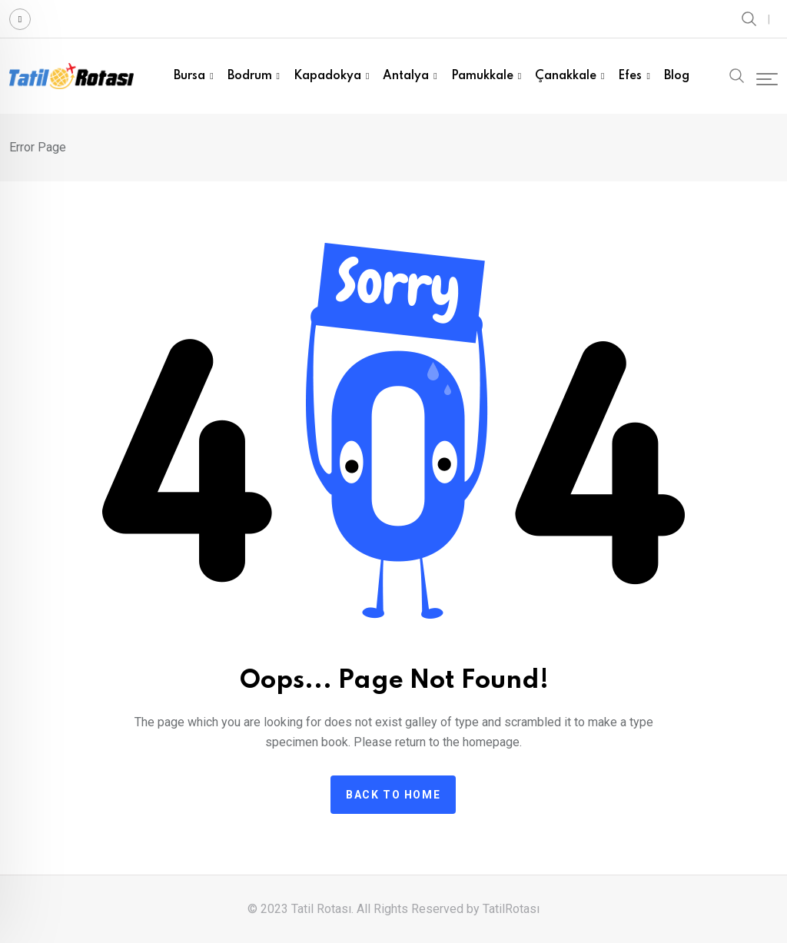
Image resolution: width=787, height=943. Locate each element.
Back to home (393, 795)
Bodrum (249, 76)
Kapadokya (327, 76)
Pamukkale (482, 76)
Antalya (406, 76)
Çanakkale (565, 76)
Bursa (189, 76)
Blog (676, 76)
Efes (630, 76)
